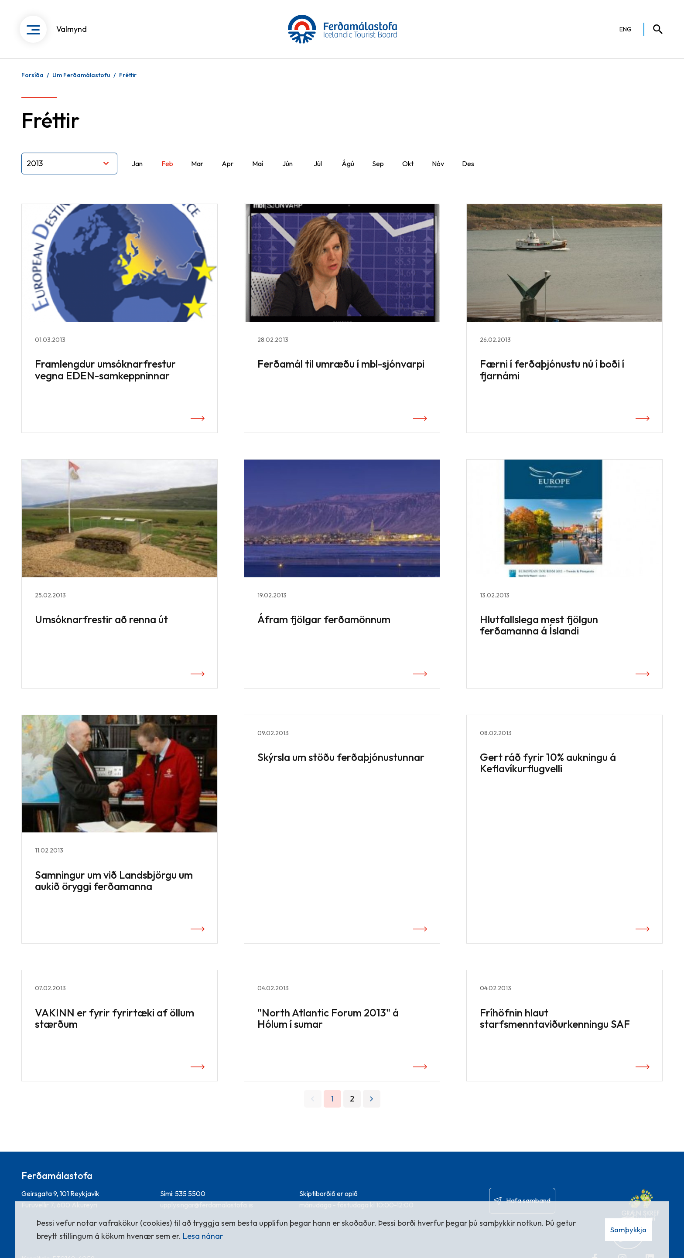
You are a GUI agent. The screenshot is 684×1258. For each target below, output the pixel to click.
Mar (197, 171)
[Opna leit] (653, 30)
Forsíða (32, 83)
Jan (137, 171)
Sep (378, 171)
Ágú (348, 171)
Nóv (438, 171)
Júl (318, 171)
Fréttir (128, 83)
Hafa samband (528, 1200)
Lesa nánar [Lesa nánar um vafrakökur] (203, 1236)
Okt (408, 171)
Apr (227, 171)
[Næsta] (371, 1107)
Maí (257, 171)
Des (468, 171)
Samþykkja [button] (628, 1229)
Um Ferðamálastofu (81, 83)
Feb (167, 171)
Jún (287, 171)
